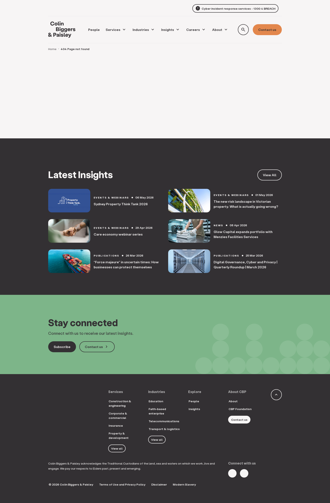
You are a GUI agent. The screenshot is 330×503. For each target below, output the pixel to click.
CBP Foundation (240, 409)
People (194, 401)
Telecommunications (164, 421)
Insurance (116, 426)
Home (52, 49)
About (217, 29)
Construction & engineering (120, 403)
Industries (141, 29)
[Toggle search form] (243, 29)
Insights (167, 29)
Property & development (119, 435)
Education (156, 401)
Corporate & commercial (118, 415)
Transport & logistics (164, 429)
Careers (193, 29)
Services (113, 29)
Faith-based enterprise (157, 411)
